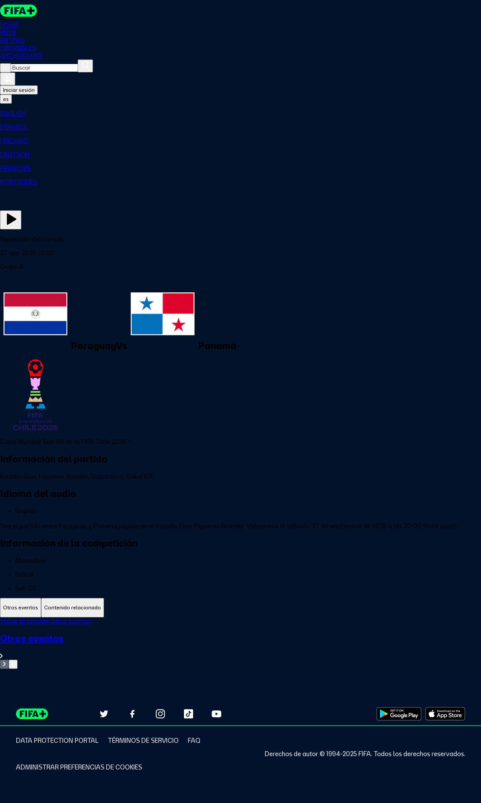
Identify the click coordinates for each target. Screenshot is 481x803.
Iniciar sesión (19, 90)
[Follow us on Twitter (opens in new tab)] (104, 713)
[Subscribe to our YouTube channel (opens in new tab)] (216, 713)
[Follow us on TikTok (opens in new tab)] (188, 713)
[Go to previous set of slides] (4, 664)
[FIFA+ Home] (18, 10)
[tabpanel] (240, 643)
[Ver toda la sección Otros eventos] (240, 646)
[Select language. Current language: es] (6, 99)
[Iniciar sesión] (7, 78)
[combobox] (44, 68)
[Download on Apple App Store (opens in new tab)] (445, 713)
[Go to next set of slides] (13, 664)
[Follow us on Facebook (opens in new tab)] (132, 713)
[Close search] (5, 67)
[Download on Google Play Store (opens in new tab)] (399, 713)
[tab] (20, 607)
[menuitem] (240, 113)
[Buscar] (85, 65)
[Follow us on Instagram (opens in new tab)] (160, 713)
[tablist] (240, 607)
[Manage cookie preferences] (79, 767)
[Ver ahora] (10, 219)
